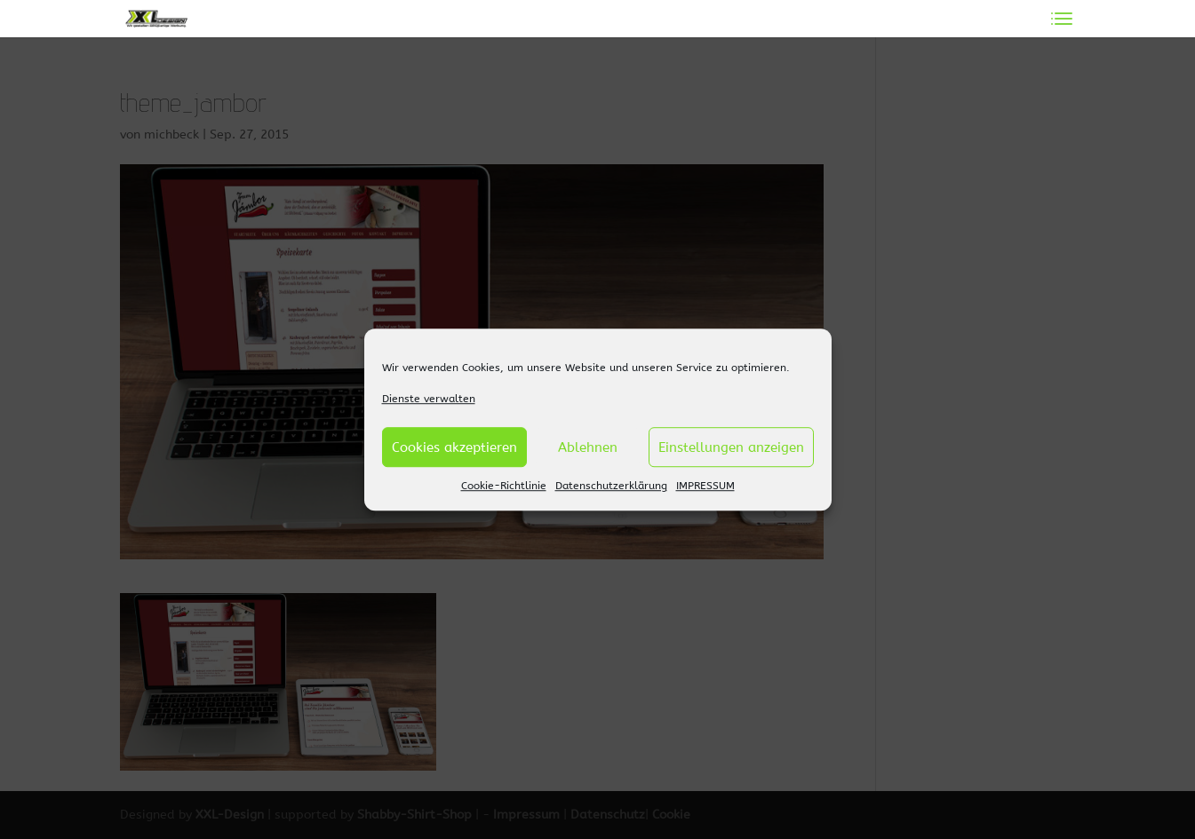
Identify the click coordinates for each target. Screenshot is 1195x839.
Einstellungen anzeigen (731, 447)
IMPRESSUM (705, 486)
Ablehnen (587, 447)
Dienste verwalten (428, 398)
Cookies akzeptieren (454, 447)
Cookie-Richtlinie (503, 486)
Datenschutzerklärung (611, 486)
